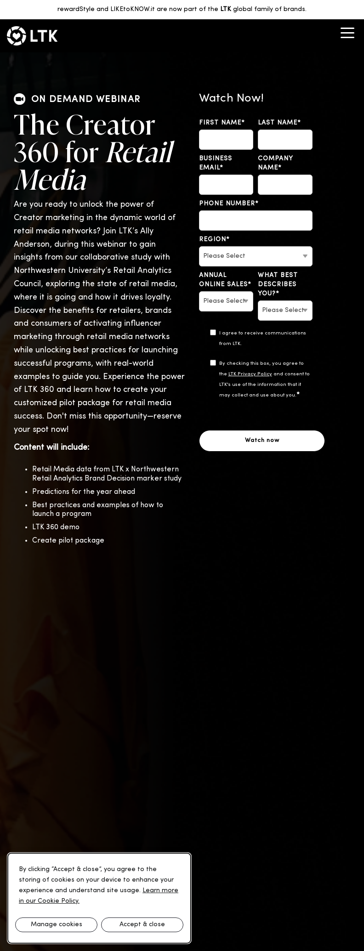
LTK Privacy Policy (250, 374)
